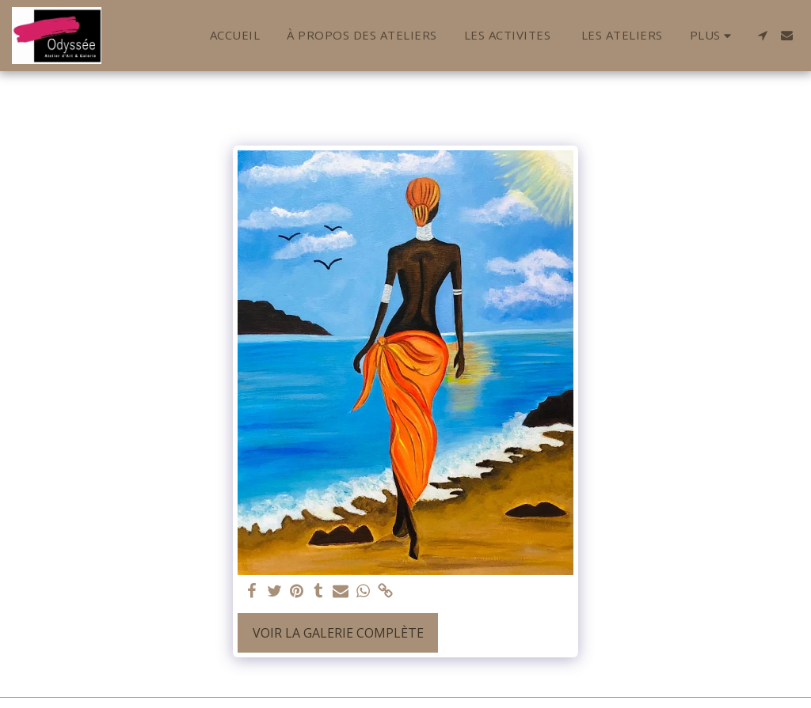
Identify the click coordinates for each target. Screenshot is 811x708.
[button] (762, 35)
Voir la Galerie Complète (338, 633)
